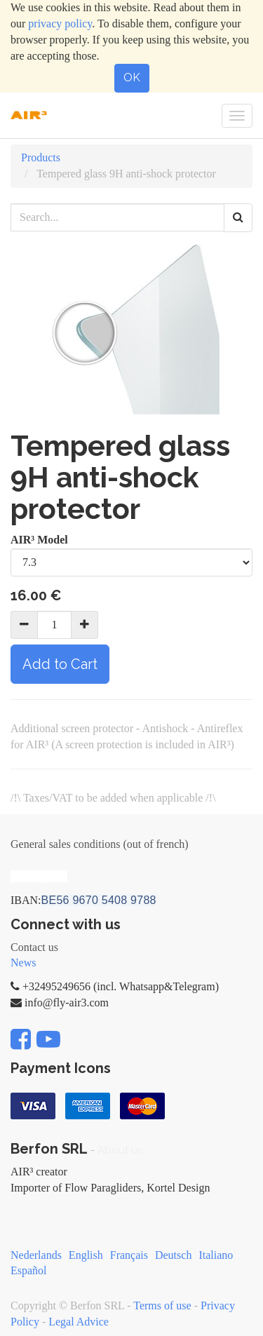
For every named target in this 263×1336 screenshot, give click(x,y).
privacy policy (60, 23)
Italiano (215, 1255)
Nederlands (36, 1255)
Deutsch (173, 1255)
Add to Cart (59, 664)
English (86, 1255)
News (23, 963)
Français (129, 1255)
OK (131, 77)
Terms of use (162, 1305)
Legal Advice (78, 1322)
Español (29, 1270)
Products (40, 157)
